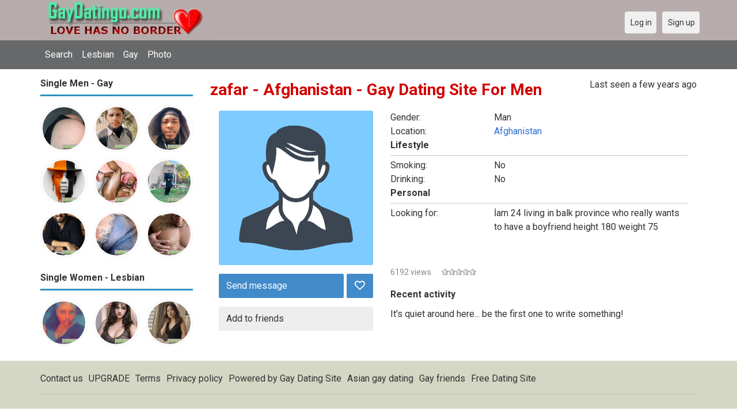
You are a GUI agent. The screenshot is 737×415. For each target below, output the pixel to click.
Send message (256, 285)
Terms (148, 378)
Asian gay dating (380, 378)
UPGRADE (109, 378)
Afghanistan (518, 131)
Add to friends (255, 318)
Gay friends (442, 378)
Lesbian (98, 54)
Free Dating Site (503, 378)
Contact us (61, 378)
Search (59, 54)
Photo (159, 54)
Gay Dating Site (310, 378)
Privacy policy (194, 378)
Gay (130, 54)
